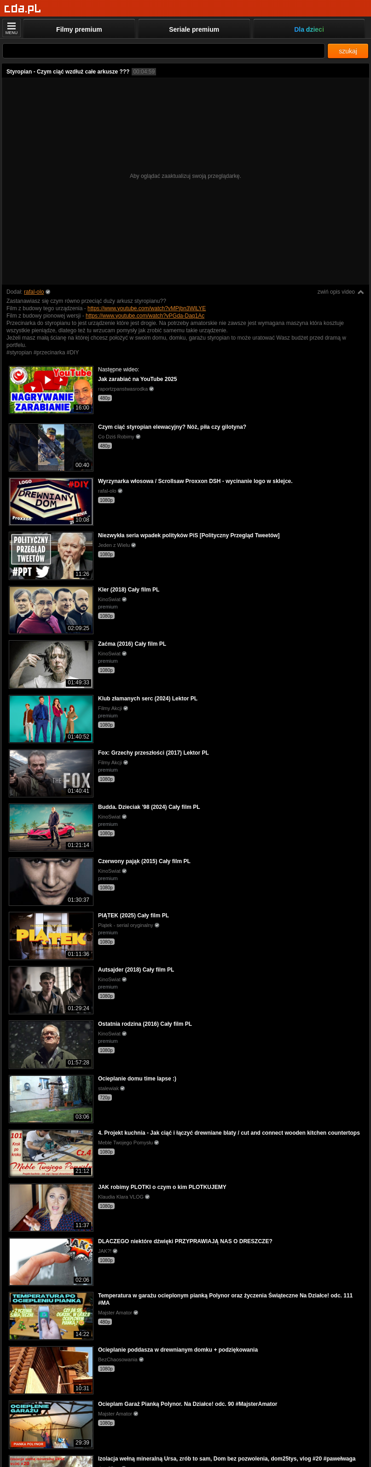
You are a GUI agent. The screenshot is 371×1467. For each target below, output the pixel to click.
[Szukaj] (163, 50)
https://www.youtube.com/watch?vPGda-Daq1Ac (145, 316)
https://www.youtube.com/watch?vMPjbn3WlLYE (146, 308)
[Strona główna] (23, 9)
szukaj (348, 51)
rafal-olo (34, 292)
